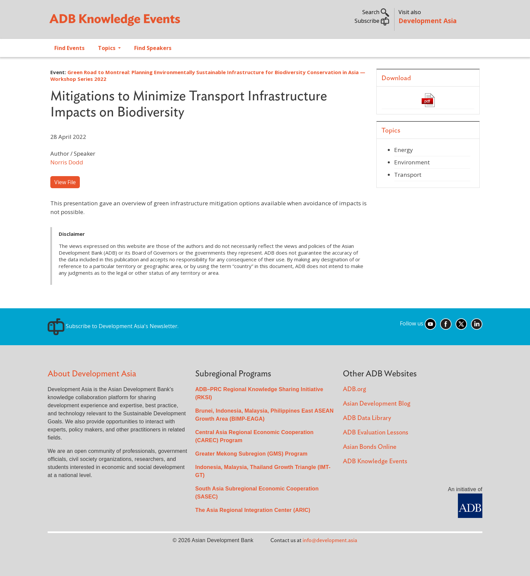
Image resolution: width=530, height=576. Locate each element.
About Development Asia (92, 374)
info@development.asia (330, 540)
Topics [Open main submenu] (107, 48)
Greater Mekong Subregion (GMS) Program (251, 454)
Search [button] (375, 12)
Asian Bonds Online (369, 447)
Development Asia (428, 20)
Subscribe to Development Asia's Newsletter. (113, 326)
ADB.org (354, 389)
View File (65, 182)
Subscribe (372, 20)
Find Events (69, 48)
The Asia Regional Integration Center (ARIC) (252, 510)
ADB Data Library (367, 418)
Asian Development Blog (376, 404)
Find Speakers (152, 48)
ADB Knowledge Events (375, 461)
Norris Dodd (66, 162)
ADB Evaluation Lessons (375, 432)
